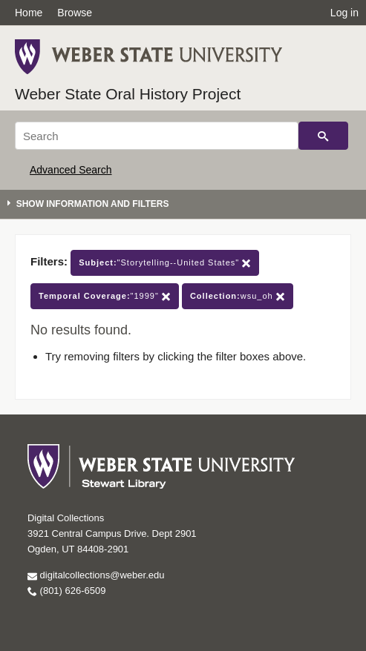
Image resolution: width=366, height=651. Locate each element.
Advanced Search (71, 170)
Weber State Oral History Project (128, 93)
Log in (344, 13)
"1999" (105, 296)
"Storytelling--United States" (165, 263)
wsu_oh (237, 296)
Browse (74, 13)
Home (28, 13)
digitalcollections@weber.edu (95, 575)
